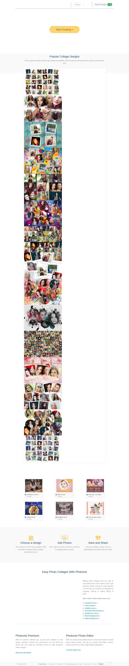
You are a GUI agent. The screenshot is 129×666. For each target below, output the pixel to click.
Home (50, 4)
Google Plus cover (91, 613)
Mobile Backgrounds (71, 664)
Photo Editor (59, 4)
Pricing (77, 4)
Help (94, 664)
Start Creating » (64, 29)
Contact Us (51, 664)
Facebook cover (90, 603)
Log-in (88, 4)
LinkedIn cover (90, 608)
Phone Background (91, 616)
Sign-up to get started (23, 652)
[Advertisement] (69, 468)
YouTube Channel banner (94, 611)
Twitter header (90, 605)
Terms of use (87, 664)
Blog (68, 4)
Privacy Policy (42, 664)
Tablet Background (91, 618)
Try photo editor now (73, 650)
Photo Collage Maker (25, 4)
